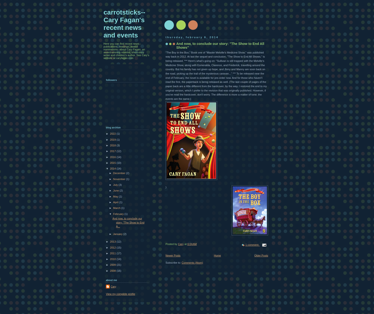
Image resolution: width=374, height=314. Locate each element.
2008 (113, 270)
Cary (113, 286)
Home (217, 255)
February (118, 214)
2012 (113, 247)
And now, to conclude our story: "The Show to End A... (129, 222)
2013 (113, 241)
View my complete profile (120, 294)
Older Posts (261, 255)
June (116, 190)
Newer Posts (173, 255)
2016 (113, 157)
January (118, 234)
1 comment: (252, 244)
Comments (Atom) (192, 262)
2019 (113, 139)
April (116, 202)
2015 (113, 162)
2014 (113, 168)
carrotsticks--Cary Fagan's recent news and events (124, 24)
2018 (113, 145)
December (119, 173)
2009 (113, 264)
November (119, 179)
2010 (113, 259)
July (116, 184)
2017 (113, 151)
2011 (113, 253)
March (117, 208)
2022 (113, 133)
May (116, 196)
